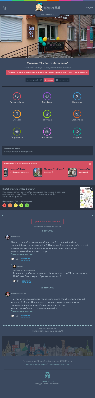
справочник (53, 364)
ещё (89, 7)
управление (62, 80)
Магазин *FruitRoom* (54, 169)
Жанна (20, 267)
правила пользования (36, 364)
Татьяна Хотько (18, 294)
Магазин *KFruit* (17, 169)
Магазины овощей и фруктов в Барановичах (47, 67)
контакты (64, 364)
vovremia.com (48, 381)
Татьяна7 (15, 237)
